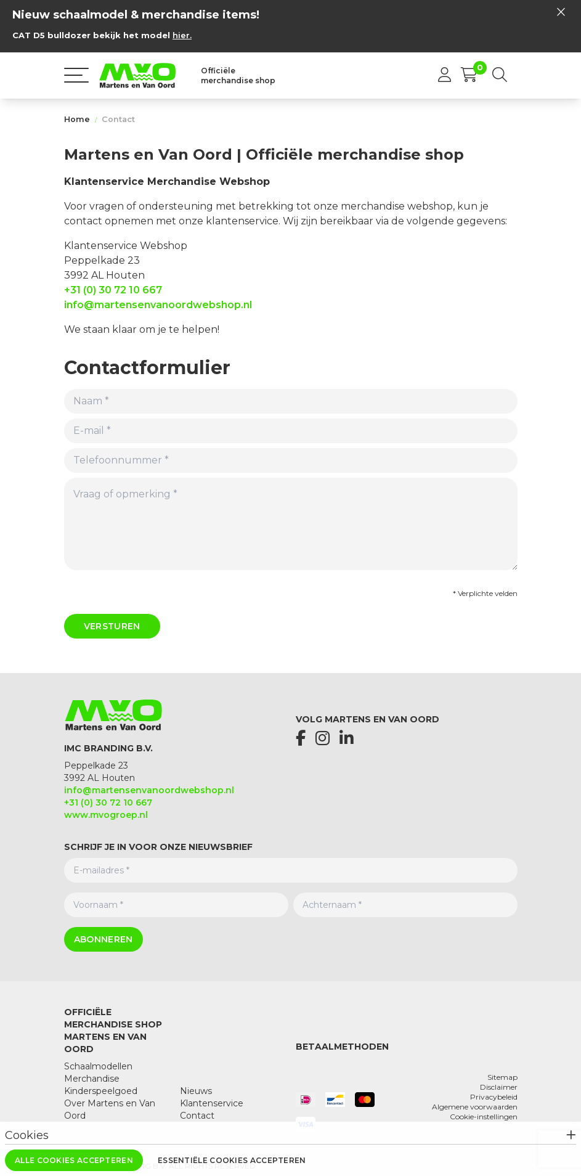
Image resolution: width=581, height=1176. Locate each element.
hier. (182, 35)
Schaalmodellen (98, 1066)
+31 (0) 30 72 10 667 (113, 290)
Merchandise (92, 1078)
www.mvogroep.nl (106, 814)
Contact (118, 119)
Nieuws (196, 1090)
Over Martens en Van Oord (109, 1109)
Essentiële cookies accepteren (232, 1160)
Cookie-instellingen (484, 1116)
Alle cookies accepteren (74, 1160)
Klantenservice (211, 1103)
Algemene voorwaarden (475, 1106)
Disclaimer (499, 1087)
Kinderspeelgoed (100, 1090)
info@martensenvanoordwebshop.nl (158, 305)
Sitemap (502, 1077)
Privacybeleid (494, 1096)
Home (77, 119)
